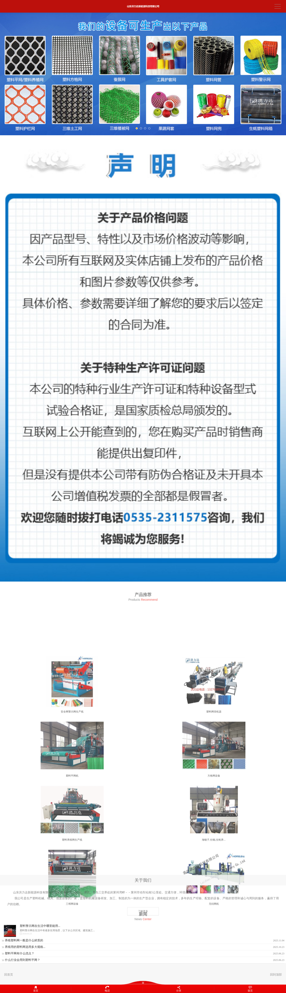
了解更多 (143, 931)
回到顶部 (276, 974)
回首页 (8, 974)
